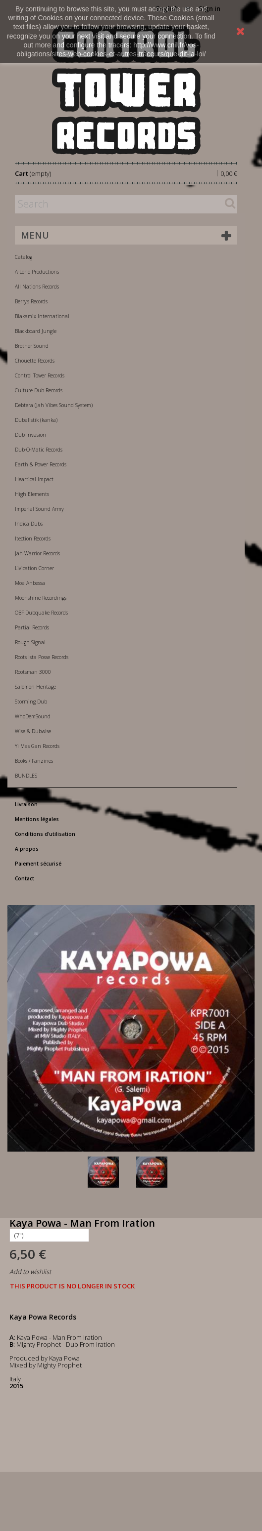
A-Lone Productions (37, 271)
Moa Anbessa (30, 582)
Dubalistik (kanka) (36, 419)
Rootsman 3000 (33, 671)
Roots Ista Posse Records (41, 657)
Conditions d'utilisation (45, 833)
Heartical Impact (34, 479)
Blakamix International (42, 316)
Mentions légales (37, 819)
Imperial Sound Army (39, 508)
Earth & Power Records (40, 464)
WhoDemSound (33, 716)
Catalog (23, 256)
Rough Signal (30, 642)
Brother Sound (32, 345)
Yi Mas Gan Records (37, 746)
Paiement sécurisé (38, 863)
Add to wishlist (30, 1271)
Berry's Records (31, 301)
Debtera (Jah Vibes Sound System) (54, 405)
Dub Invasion (30, 434)
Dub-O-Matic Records (38, 449)
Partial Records (32, 627)
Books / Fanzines (34, 760)
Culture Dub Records (38, 390)
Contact (24, 878)
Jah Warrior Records (37, 553)
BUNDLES (26, 775)
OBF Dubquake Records (41, 612)
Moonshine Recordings (40, 597)
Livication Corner (34, 568)
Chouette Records (34, 360)
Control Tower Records (39, 375)
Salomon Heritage (35, 686)
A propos (27, 848)
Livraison (26, 804)
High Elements (32, 494)
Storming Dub (31, 701)
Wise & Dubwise (33, 731)
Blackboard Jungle (35, 331)
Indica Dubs (29, 523)
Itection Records (33, 538)
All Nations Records (37, 286)
